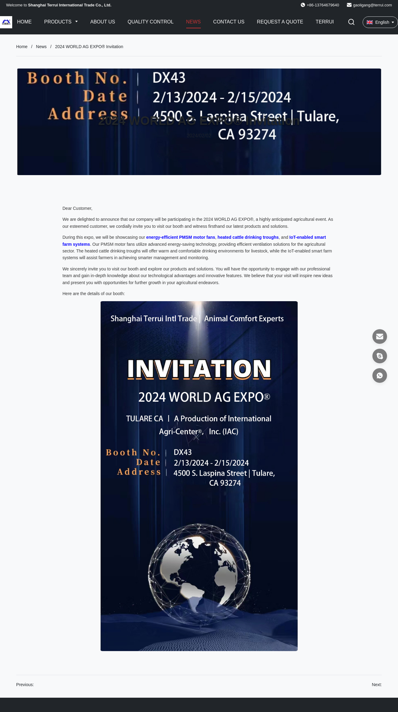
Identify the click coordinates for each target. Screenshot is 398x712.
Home (24, 21)
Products (58, 21)
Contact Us (229, 21)
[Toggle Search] (351, 22)
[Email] (379, 336)
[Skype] (379, 356)
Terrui (325, 21)
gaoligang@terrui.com (372, 5)
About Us (102, 21)
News (193, 21)
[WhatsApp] (379, 375)
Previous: (25, 684)
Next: (377, 684)
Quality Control (151, 21)
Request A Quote (280, 21)
